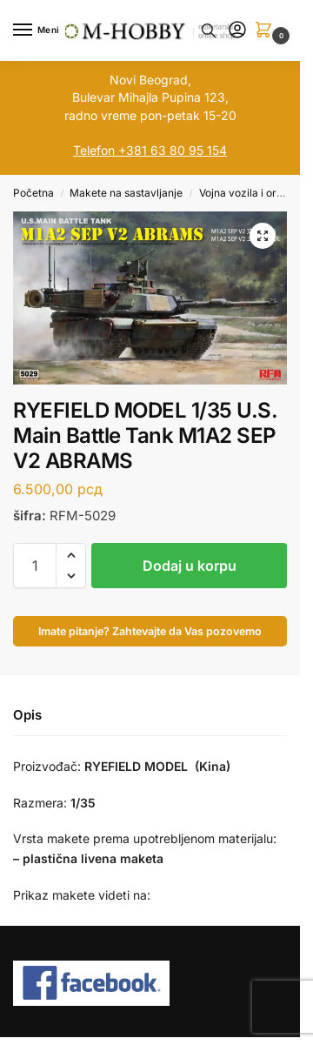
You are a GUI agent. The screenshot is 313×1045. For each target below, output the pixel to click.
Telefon (94, 150)
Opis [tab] (27, 715)
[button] (267, 31)
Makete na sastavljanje (126, 192)
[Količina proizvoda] (35, 565)
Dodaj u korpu (189, 565)
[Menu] (39, 30)
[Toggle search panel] (208, 30)
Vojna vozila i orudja (248, 192)
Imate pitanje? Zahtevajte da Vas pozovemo (150, 631)
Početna (33, 192)
